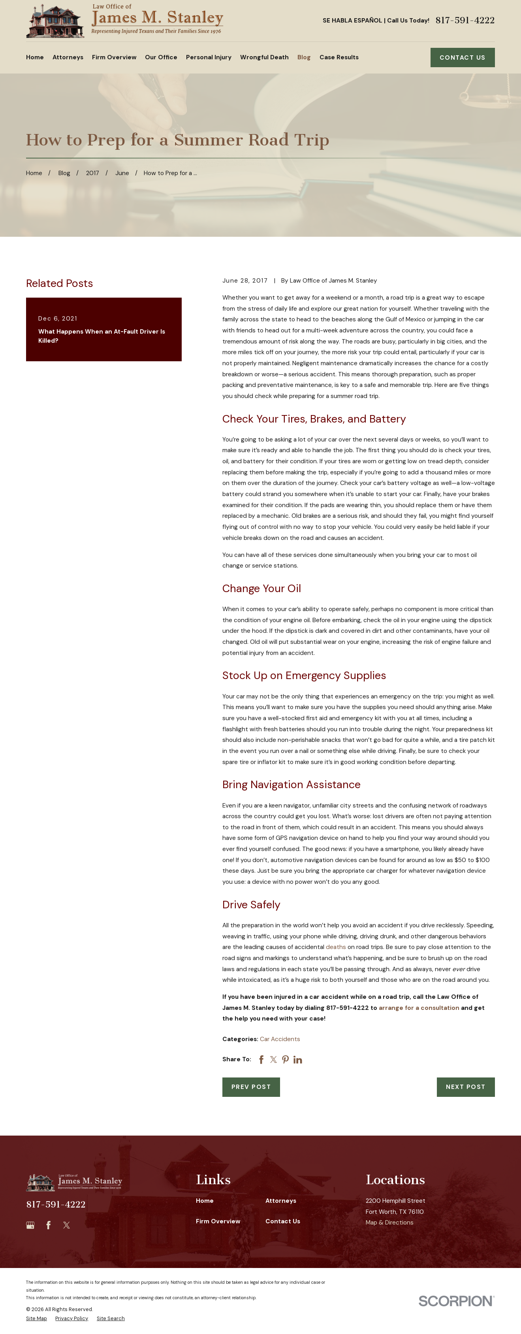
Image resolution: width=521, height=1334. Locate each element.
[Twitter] (66, 1225)
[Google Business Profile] (30, 1225)
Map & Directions (390, 1222)
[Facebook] (48, 1225)
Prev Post (251, 1087)
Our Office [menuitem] (161, 57)
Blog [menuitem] (304, 57)
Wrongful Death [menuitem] (264, 57)
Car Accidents (280, 1039)
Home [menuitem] (35, 57)
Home (205, 1201)
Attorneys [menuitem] (68, 57)
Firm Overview (218, 1221)
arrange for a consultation (419, 1008)
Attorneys (280, 1201)
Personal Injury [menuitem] (208, 57)
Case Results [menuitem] (339, 57)
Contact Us (463, 58)
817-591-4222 (465, 21)
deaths (336, 947)
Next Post (466, 1087)
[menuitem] (36, 1318)
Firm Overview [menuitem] (114, 57)
